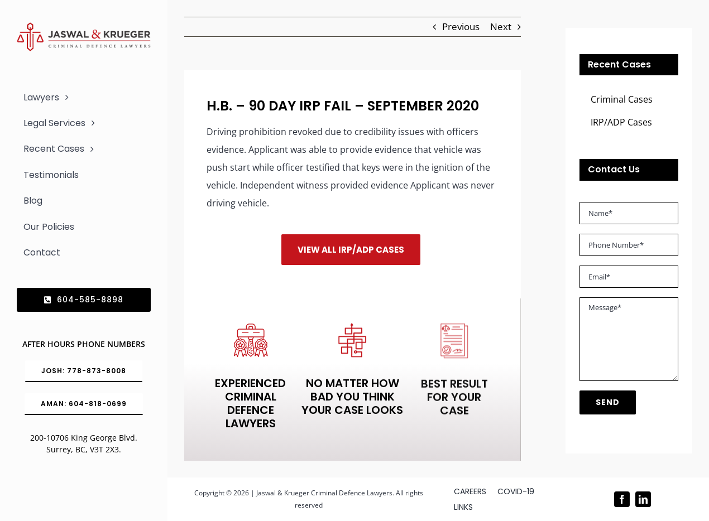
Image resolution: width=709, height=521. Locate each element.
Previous (461, 26)
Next (500, 26)
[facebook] (622, 499)
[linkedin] (643, 499)
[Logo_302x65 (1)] (84, 27)
